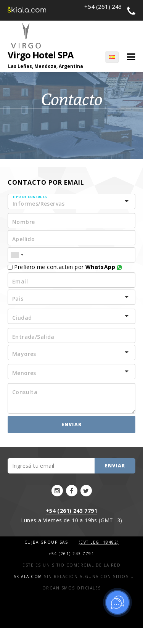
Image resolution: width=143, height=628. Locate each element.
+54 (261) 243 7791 (71, 510)
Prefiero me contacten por (65, 267)
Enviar (71, 424)
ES (111, 57)
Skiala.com (28, 576)
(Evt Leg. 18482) (99, 542)
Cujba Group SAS (47, 542)
